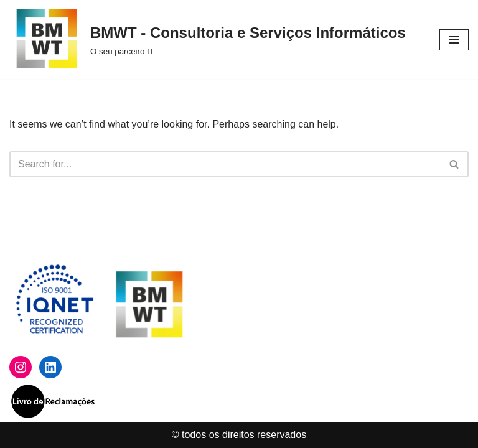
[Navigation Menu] (454, 39)
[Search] (225, 164)
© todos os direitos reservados (239, 434)
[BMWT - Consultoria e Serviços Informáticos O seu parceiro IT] (207, 39)
